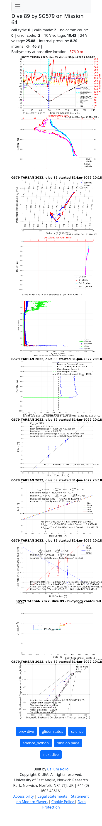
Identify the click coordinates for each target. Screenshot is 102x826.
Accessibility (24, 796)
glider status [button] (52, 731)
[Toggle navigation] (17, 6)
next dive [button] (51, 754)
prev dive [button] (26, 731)
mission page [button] (68, 742)
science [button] (77, 731)
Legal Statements (53, 796)
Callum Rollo (57, 769)
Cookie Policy (63, 801)
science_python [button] (36, 742)
